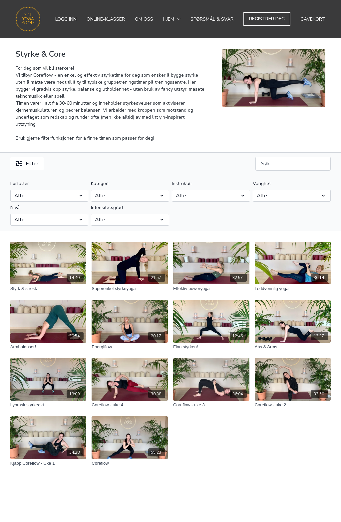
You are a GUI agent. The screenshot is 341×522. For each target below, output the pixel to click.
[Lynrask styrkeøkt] (48, 405)
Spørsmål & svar (211, 19)
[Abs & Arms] (293, 347)
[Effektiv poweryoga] (211, 288)
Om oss (144, 19)
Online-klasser (106, 19)
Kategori (100, 183)
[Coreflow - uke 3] (211, 405)
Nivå (15, 207)
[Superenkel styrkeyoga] (130, 288)
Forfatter (19, 183)
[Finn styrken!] (211, 347)
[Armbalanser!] (48, 347)
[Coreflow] (130, 463)
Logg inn (66, 19)
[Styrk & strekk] (48, 288)
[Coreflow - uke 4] (130, 405)
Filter (27, 163)
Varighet (262, 183)
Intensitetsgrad (107, 207)
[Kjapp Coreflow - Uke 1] (48, 463)
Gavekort (312, 19)
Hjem (171, 19)
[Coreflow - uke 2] (293, 405)
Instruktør (182, 183)
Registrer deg (267, 19)
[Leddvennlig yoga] (293, 288)
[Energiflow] (130, 347)
